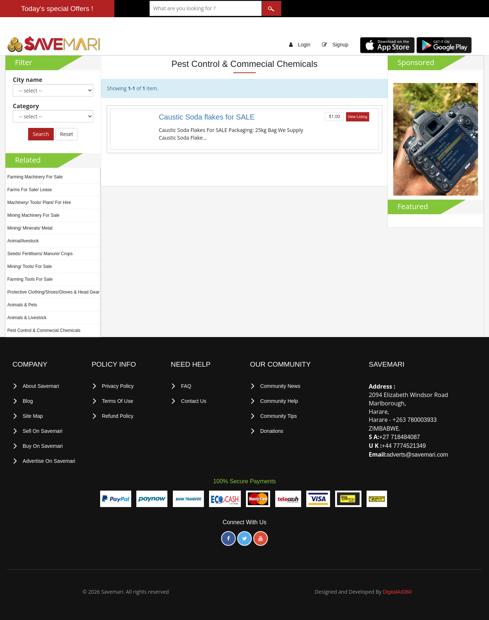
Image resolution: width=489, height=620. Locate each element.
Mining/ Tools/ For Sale (29, 266)
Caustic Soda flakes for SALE (206, 117)
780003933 (422, 420)
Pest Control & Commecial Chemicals (43, 330)
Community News (280, 386)
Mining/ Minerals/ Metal (29, 228)
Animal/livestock (23, 240)
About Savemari (41, 386)
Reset (66, 134)
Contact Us (193, 401)
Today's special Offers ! (57, 8)
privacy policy (118, 386)
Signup (340, 45)
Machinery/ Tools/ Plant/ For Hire (39, 202)
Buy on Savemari (43, 446)
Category (26, 106)
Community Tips (278, 416)
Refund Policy (117, 416)
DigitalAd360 (397, 592)
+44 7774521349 (404, 446)
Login (304, 45)
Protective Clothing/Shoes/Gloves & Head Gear (53, 292)
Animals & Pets (22, 304)
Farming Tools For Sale (30, 279)
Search (41, 134)
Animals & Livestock (26, 317)
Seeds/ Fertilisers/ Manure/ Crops (40, 253)
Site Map (33, 416)
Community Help (279, 401)
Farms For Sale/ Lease (29, 189)
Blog (28, 401)
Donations (271, 431)
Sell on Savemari (42, 431)
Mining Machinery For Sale (33, 215)
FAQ (186, 386)
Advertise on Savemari (49, 461)
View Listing (357, 117)
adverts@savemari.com (417, 454)
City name (27, 80)
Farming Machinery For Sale (34, 176)
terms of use (117, 401)
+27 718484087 (399, 437)
